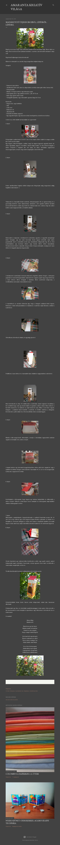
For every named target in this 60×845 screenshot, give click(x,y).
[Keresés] (53, 4)
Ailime (36, 840)
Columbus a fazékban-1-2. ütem (22, 774)
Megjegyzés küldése (12, 699)
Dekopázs (12, 691)
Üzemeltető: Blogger (30, 837)
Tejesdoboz (26, 691)
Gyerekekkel (18, 691)
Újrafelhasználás (34, 691)
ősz (22, 691)
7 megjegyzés (15, 777)
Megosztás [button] (8, 688)
